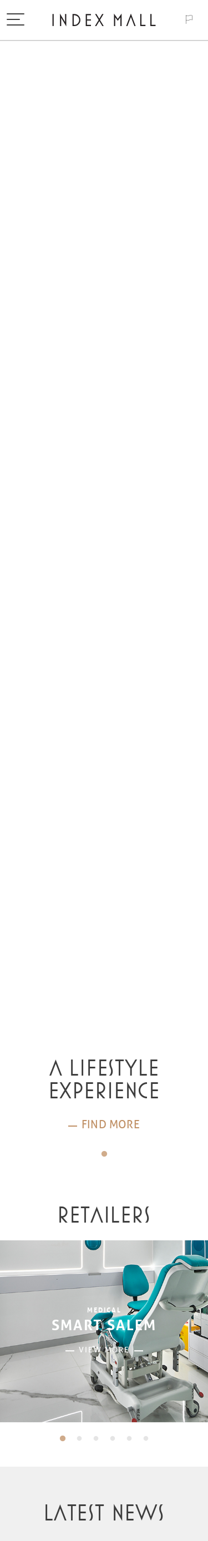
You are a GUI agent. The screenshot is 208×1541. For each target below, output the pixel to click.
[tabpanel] (104, 1095)
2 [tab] (79, 1438)
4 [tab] (112, 1438)
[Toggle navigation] (15, 20)
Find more (111, 1125)
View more (104, 1350)
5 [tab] (129, 1438)
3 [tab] (96, 1438)
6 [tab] (145, 1438)
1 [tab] (104, 1154)
